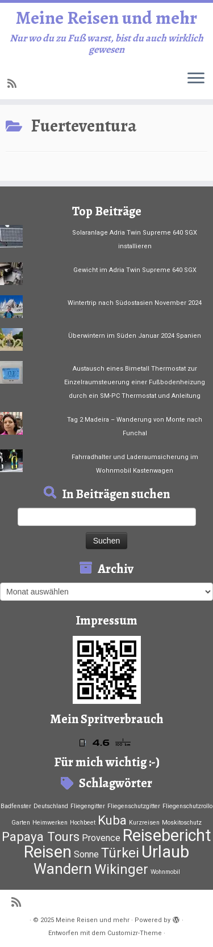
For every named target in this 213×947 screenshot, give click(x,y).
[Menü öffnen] (195, 78)
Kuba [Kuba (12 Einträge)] (112, 820)
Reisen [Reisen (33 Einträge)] (48, 851)
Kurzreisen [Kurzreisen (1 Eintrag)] (144, 822)
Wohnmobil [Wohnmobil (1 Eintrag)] (165, 872)
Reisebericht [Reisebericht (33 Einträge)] (167, 835)
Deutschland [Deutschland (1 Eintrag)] (51, 806)
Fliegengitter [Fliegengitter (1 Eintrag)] (87, 806)
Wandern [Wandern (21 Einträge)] (63, 868)
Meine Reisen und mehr (106, 17)
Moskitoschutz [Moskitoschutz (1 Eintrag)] (182, 822)
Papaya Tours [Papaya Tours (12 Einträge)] (41, 836)
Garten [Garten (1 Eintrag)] (20, 822)
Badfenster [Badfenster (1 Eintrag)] (16, 806)
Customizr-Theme (134, 933)
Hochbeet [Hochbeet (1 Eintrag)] (82, 822)
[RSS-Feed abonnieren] (13, 84)
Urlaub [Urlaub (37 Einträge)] (165, 851)
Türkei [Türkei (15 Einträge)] (120, 853)
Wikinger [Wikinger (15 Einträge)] (121, 869)
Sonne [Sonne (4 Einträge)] (86, 854)
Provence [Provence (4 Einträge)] (101, 838)
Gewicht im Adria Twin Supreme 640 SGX (135, 270)
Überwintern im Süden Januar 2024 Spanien (134, 335)
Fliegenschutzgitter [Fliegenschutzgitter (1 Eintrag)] (133, 806)
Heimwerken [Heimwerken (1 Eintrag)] (50, 822)
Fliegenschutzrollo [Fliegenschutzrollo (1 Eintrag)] (187, 806)
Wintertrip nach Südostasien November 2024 (135, 303)
